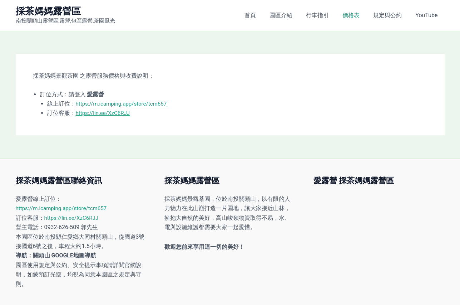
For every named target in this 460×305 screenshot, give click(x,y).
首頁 (262, 15)
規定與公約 (390, 15)
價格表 (356, 15)
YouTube (427, 15)
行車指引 (324, 15)
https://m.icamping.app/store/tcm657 (124, 103)
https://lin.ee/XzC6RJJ (104, 113)
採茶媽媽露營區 (48, 11)
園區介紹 (290, 15)
